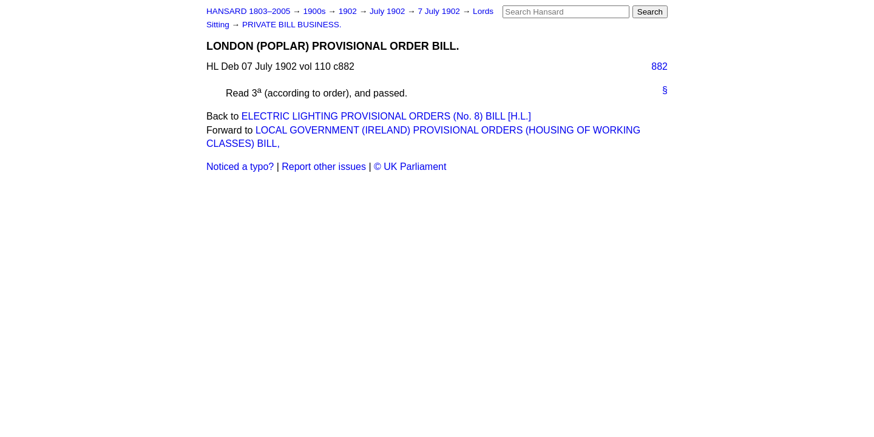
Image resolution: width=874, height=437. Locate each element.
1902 (349, 11)
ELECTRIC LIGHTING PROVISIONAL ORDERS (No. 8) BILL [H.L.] (386, 116)
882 (659, 66)
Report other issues (324, 166)
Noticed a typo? (240, 166)
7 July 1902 (440, 11)
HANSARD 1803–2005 (248, 11)
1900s (315, 11)
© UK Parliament (410, 166)
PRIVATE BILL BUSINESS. (292, 24)
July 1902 (388, 11)
